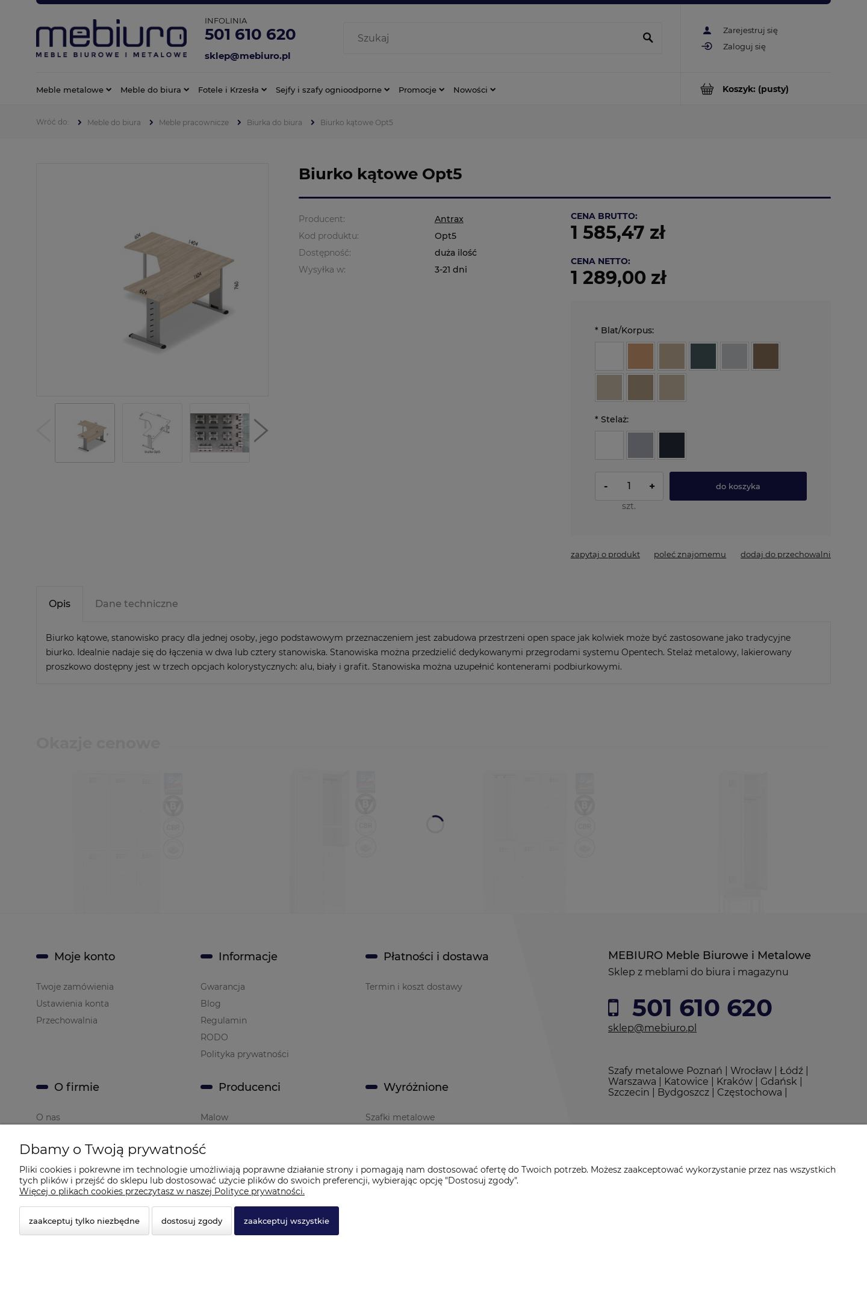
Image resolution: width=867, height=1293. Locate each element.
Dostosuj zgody (191, 1221)
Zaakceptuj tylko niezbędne (84, 1221)
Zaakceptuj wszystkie (286, 1221)
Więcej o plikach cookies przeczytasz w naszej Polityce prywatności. (162, 1191)
